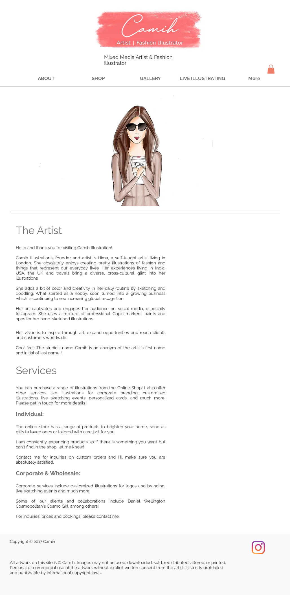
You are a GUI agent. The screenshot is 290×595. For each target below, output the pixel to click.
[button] (271, 69)
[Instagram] (258, 547)
